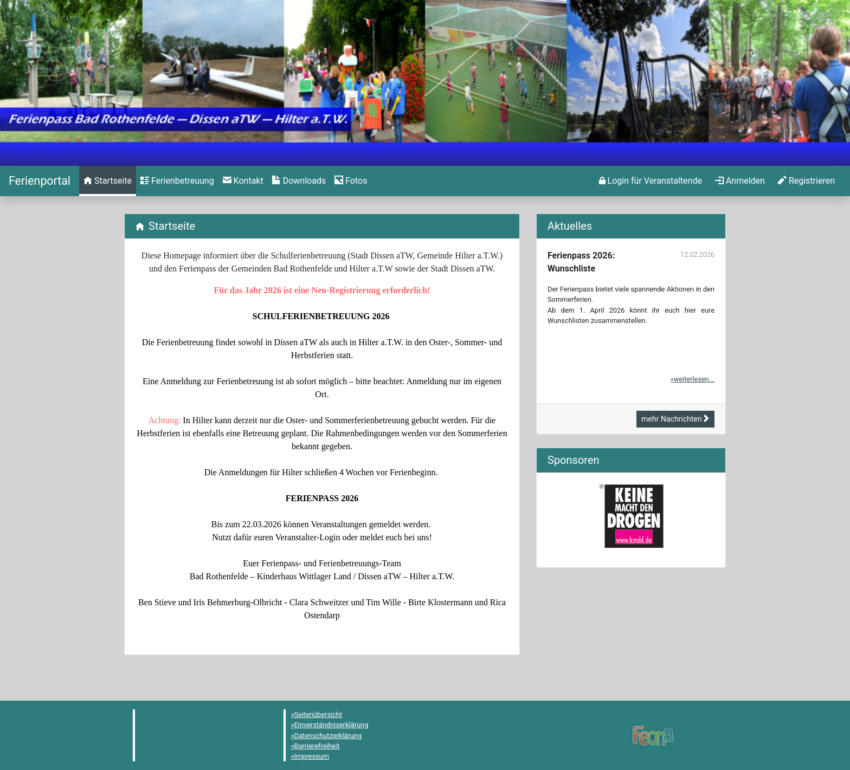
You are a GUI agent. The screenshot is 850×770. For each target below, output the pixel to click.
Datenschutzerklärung (328, 736)
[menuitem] (107, 181)
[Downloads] (299, 181)
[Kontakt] (243, 181)
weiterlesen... (694, 379)
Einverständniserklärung (331, 725)
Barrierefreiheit (317, 746)
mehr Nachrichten (675, 419)
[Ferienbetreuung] (177, 181)
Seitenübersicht (318, 714)
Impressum (311, 756)
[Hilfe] (350, 181)
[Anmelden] (650, 181)
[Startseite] (39, 180)
